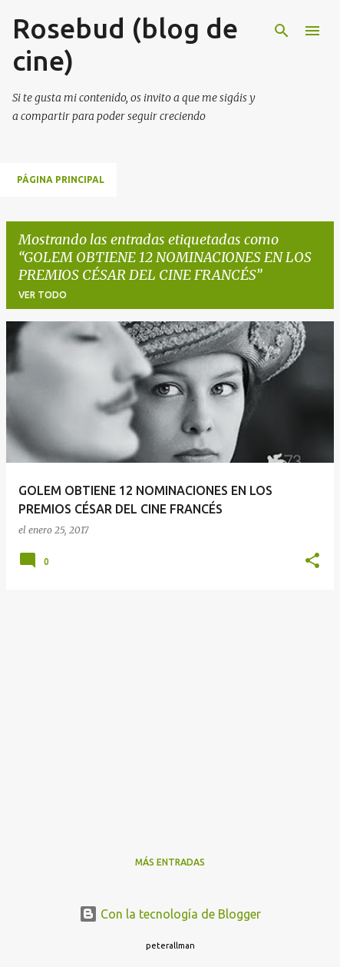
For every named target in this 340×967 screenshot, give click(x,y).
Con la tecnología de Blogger (170, 914)
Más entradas (170, 862)
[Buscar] (281, 30)
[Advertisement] (170, 709)
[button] (312, 561)
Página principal (60, 179)
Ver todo (42, 295)
